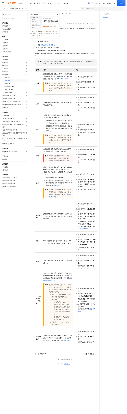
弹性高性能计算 (15, 8)
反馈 (67, 363)
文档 (100, 3)
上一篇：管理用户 (39, 354)
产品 (26, 3)
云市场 (49, 3)
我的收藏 (92, 24)
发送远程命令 (83, 228)
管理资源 (64, 13)
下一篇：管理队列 (89, 354)
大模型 (20, 3)
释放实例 (57, 185)
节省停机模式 (63, 79)
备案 (104, 3)
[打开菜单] (3, 3)
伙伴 (54, 3)
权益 (38, 3)
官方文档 (5, 8)
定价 (43, 3)
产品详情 (82, 23)
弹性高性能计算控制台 (47, 45)
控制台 (109, 3)
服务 (59, 3)
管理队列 (68, 340)
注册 (114, 3)
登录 (121, 3)
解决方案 (32, 3)
